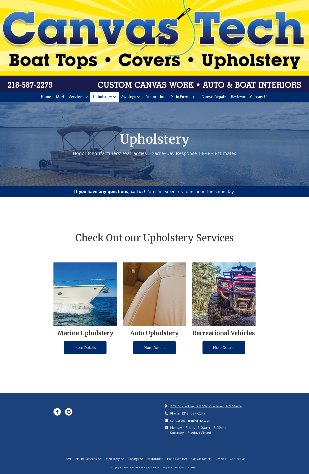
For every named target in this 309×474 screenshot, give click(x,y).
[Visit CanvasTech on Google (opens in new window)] (68, 412)
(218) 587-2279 (193, 413)
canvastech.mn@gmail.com (190, 420)
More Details (85, 347)
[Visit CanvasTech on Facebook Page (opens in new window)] (57, 412)
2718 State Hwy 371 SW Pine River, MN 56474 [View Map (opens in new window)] (206, 406)
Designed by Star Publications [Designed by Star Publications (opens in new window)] (176, 467)
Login (194, 467)
